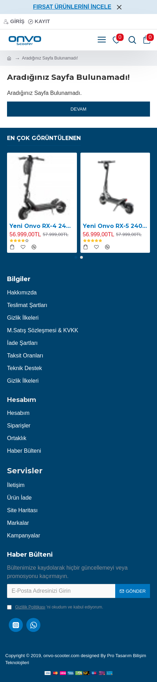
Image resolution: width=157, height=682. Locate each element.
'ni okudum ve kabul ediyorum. (55, 607)
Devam (78, 109)
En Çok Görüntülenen (44, 138)
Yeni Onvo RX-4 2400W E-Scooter (41, 226)
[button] (75, 257)
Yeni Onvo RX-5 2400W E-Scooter (115, 226)
